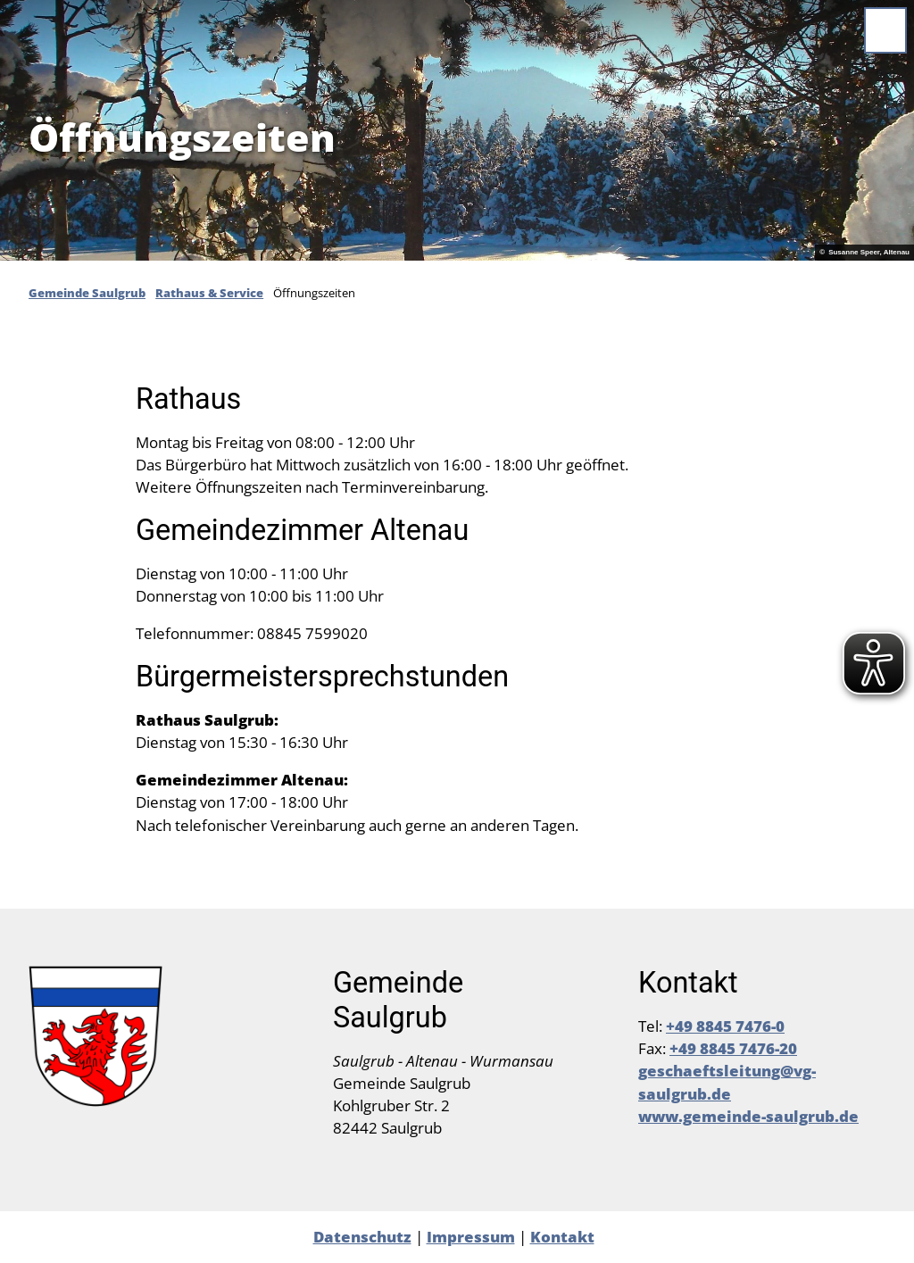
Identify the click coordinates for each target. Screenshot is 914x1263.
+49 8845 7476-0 (725, 1026)
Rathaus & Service (209, 293)
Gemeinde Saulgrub (87, 293)
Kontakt (562, 1236)
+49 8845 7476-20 (733, 1048)
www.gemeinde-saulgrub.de (748, 1116)
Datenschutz (362, 1236)
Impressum (471, 1236)
